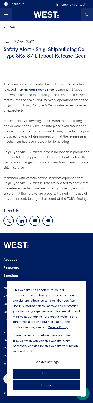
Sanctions (10, 275)
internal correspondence (35, 89)
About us (10, 259)
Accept (46, 373)
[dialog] (46, 338)
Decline (46, 385)
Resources (11, 267)
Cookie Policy (58, 327)
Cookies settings (46, 362)
